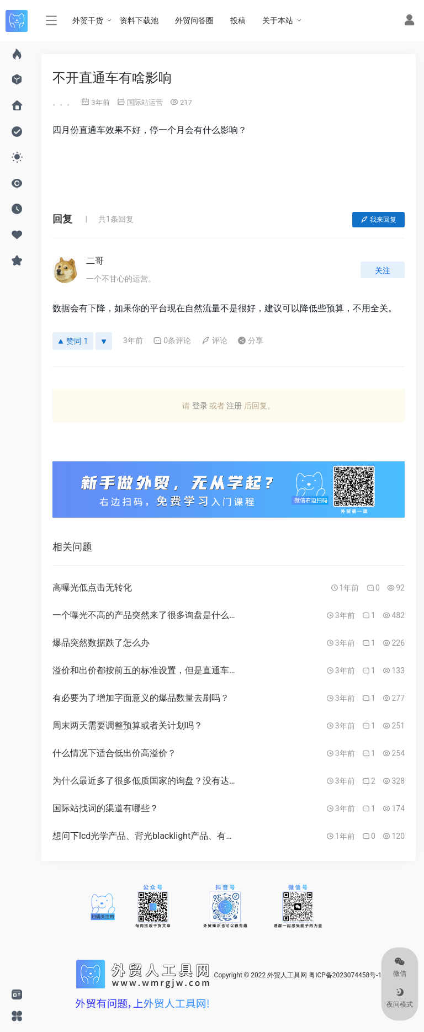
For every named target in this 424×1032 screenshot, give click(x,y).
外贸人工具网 (287, 975)
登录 (200, 405)
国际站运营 (145, 102)
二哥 (95, 261)
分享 (250, 340)
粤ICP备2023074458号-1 (345, 975)
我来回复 (378, 220)
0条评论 (172, 340)
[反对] (104, 341)
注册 (234, 405)
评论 (214, 340)
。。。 (63, 102)
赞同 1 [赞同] (73, 341)
